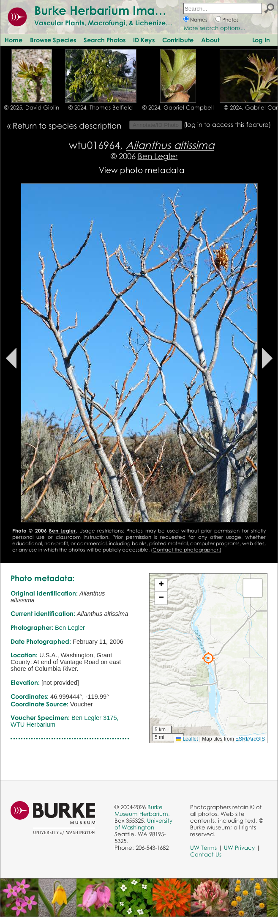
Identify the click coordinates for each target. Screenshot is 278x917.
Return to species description (67, 125)
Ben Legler (158, 156)
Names (198, 19)
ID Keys (144, 40)
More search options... (214, 28)
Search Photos (104, 40)
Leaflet (187, 739)
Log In (261, 40)
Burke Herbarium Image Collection (133, 10)
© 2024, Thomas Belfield (100, 107)
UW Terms (203, 847)
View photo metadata (142, 170)
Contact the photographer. (186, 549)
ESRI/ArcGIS (250, 739)
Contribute (178, 40)
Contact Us (205, 854)
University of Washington (143, 824)
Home (13, 40)
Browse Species (53, 40)
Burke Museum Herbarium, (142, 810)
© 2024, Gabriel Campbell (178, 107)
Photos (230, 19)
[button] (208, 658)
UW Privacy (239, 847)
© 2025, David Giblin (31, 107)
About (210, 40)
